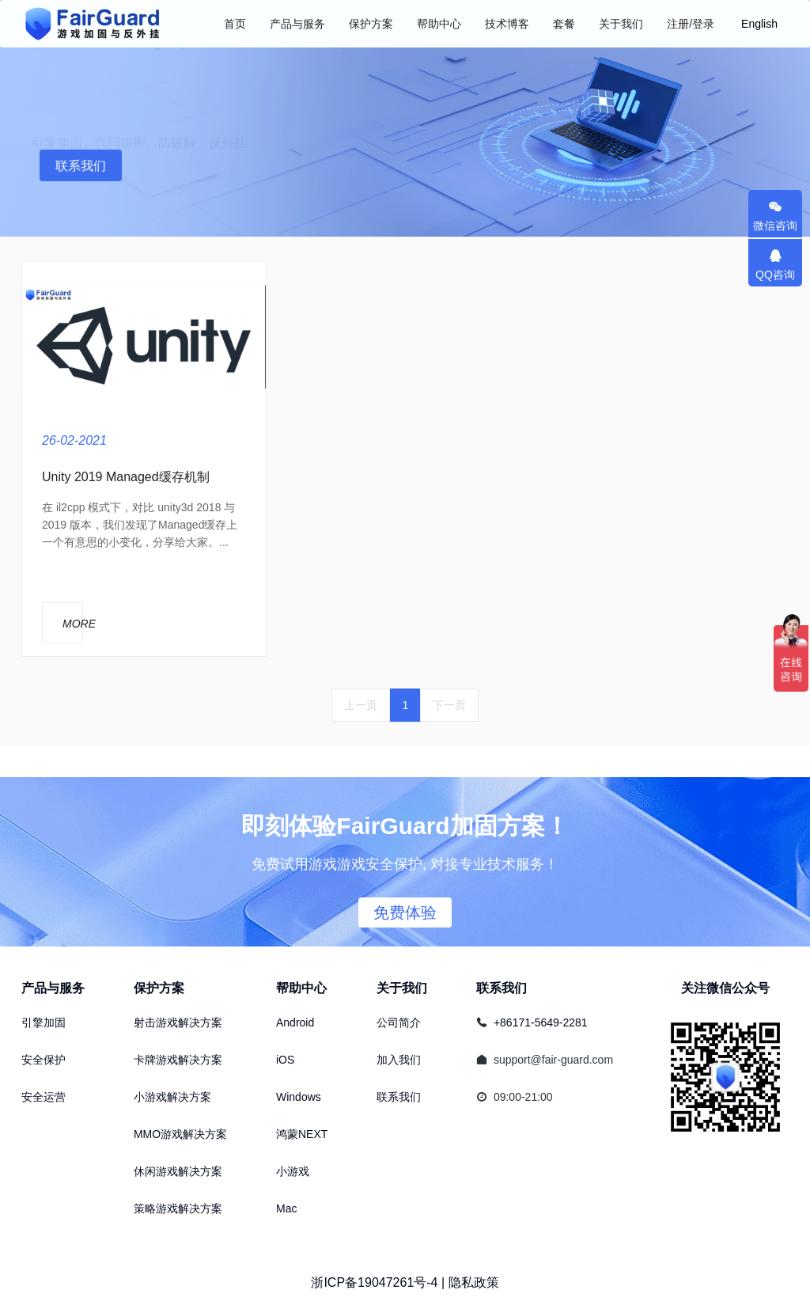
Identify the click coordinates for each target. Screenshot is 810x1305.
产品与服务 (53, 988)
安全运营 (43, 1097)
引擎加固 (43, 1022)
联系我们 (80, 166)
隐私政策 (474, 1282)
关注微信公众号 (725, 988)
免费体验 (405, 912)
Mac (286, 1208)
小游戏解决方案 (172, 1097)
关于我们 (402, 988)
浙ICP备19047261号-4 (374, 1282)
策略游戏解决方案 (178, 1208)
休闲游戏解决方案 (178, 1171)
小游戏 (292, 1171)
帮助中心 (301, 988)
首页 (235, 23)
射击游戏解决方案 (178, 1022)
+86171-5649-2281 (541, 1022)
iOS (285, 1059)
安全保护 (43, 1059)
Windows (298, 1097)
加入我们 (399, 1059)
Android (295, 1022)
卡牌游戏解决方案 (178, 1059)
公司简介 (399, 1022)
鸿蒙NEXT (301, 1134)
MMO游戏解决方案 (180, 1134)
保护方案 (159, 988)
